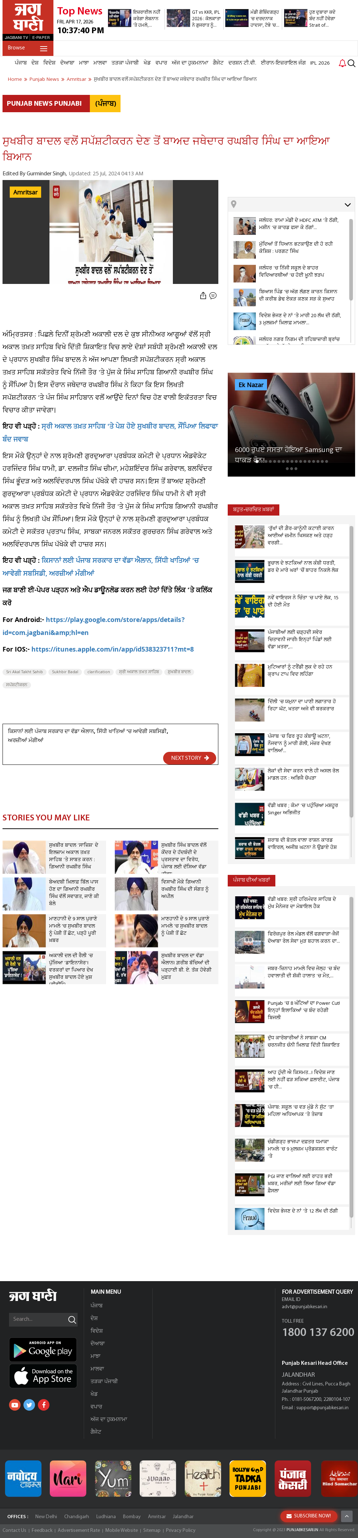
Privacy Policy (181, 1530)
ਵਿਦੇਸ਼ (49, 63)
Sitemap (152, 1530)
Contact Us (14, 1530)
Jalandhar (183, 1517)
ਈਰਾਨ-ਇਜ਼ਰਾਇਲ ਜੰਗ (283, 63)
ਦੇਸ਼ (35, 63)
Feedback (42, 1530)
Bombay (132, 1517)
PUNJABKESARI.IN (302, 1530)
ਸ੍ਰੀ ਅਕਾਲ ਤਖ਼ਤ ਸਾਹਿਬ (139, 672)
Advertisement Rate (79, 1530)
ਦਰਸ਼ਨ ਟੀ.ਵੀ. (242, 63)
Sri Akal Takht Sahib (24, 672)
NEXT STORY (190, 758)
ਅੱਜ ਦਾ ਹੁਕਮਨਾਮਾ (190, 63)
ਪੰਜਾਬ (21, 63)
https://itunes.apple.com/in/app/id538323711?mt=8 (112, 650)
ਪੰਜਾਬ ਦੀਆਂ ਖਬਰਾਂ (251, 880)
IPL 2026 (320, 63)
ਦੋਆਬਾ (67, 63)
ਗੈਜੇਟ (218, 63)
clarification (98, 672)
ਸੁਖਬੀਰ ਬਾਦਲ (179, 672)
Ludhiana (106, 1517)
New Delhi (46, 1517)
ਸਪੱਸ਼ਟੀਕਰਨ (16, 685)
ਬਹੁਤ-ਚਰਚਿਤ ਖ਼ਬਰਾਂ (253, 510)
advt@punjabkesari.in (304, 1307)
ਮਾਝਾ (84, 63)
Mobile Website (121, 1530)
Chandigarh (76, 1517)
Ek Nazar (251, 385)
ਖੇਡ (147, 63)
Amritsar (25, 192)
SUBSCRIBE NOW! (309, 1516)
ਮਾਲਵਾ (100, 63)
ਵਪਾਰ (161, 63)
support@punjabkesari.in (322, 1408)
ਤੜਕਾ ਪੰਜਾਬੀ (125, 63)
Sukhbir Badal (65, 672)
